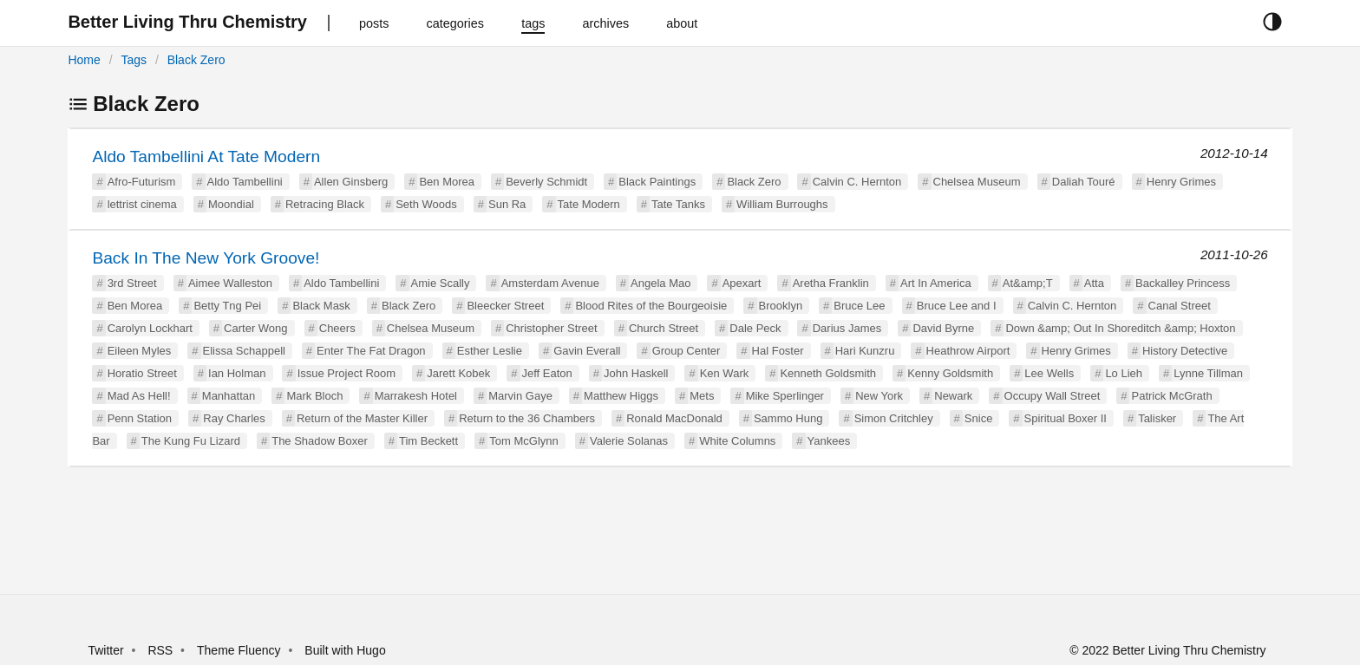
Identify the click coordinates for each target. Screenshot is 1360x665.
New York (879, 395)
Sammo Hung (788, 418)
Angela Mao (660, 283)
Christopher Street (552, 328)
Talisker (1157, 418)
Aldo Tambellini (245, 181)
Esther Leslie (489, 350)
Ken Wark (724, 373)
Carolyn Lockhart (150, 328)
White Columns (737, 440)
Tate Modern (589, 204)
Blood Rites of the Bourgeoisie (651, 305)
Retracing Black (324, 204)
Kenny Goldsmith (950, 373)
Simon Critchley (893, 418)
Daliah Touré (1083, 181)
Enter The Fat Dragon (371, 350)
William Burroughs (781, 204)
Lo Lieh (1123, 373)
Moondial (231, 204)
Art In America (935, 283)
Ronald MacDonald (674, 418)
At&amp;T (1028, 283)
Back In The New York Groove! (205, 258)
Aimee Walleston (230, 283)
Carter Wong (255, 328)
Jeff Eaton (547, 373)
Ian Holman (236, 373)
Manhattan (228, 395)
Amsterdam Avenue (550, 283)
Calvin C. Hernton (857, 181)
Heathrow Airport (968, 350)
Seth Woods (426, 204)
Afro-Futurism (142, 181)
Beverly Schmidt (546, 181)
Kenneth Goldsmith (828, 373)
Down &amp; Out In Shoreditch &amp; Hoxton (1120, 328)
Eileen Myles (140, 350)
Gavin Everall (586, 350)
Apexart (742, 283)
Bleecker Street (505, 305)
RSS (160, 650)
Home (84, 60)
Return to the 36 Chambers (527, 418)
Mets (702, 395)
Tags (134, 60)
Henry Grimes (1181, 181)
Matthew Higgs (621, 395)
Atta (1094, 283)
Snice (978, 418)
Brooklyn (781, 305)
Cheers (337, 328)
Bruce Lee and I (957, 305)
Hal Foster (778, 350)
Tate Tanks (678, 204)
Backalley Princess (1182, 283)
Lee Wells (1049, 373)
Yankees (829, 440)
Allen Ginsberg (351, 181)
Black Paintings (657, 181)
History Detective (1184, 350)
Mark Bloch (314, 395)
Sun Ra (507, 204)
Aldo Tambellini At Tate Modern (206, 156)
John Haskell (636, 373)
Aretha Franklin (831, 283)
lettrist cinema (142, 204)
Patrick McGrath (1171, 395)
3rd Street (132, 283)
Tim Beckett (428, 440)
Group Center (686, 350)
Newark (953, 395)
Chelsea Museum (977, 181)
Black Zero (196, 60)
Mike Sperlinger (785, 395)
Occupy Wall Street (1052, 395)
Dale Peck (755, 328)
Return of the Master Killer (362, 418)
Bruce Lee (859, 305)
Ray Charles (234, 418)
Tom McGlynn (523, 440)
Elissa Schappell (244, 350)
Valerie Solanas (629, 440)
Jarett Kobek (458, 373)
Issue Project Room (347, 373)
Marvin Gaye (520, 395)
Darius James (847, 328)
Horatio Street (142, 373)
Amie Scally (440, 283)
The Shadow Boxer (319, 440)
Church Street (663, 328)
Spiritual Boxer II (1065, 418)
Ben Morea (446, 181)
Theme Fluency (240, 650)
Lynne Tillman (1208, 373)
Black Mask (321, 305)
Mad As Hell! (139, 395)
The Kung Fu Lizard (190, 440)
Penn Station (140, 418)
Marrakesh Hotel (416, 395)
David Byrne (943, 328)
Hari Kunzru (865, 350)
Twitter (105, 650)
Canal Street (1179, 305)
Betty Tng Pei (227, 305)
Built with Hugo (344, 650)
